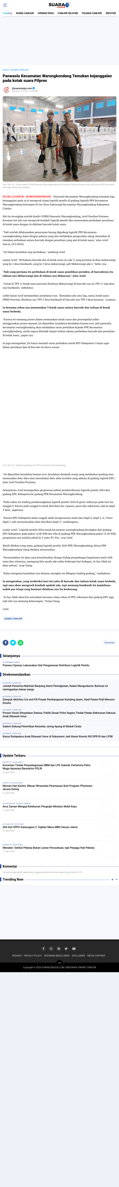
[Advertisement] (60, 41)
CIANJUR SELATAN (68, 13)
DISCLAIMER (78, 955)
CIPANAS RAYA (46, 13)
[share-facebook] (5, 643)
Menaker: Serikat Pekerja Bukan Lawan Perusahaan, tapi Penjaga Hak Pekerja (48, 847)
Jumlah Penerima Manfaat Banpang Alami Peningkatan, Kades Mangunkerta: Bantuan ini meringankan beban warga (55, 687)
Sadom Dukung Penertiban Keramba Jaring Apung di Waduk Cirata (42, 726)
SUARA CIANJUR (25, 13)
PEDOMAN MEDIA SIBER (57, 955)
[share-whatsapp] (20, 643)
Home (6, 70)
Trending (7, 13)
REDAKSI (17, 955)
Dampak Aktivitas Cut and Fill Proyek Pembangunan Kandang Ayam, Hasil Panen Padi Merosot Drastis (59, 701)
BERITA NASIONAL (13, 762)
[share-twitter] (13, 643)
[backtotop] (59, 963)
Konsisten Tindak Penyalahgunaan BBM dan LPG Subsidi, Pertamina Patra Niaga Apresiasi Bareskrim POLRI (46, 767)
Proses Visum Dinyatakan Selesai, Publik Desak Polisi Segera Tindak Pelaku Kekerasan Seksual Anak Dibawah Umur (59, 714)
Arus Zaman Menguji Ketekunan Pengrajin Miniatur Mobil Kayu (40, 806)
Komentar (109, 642)
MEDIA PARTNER (96, 955)
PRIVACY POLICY (33, 955)
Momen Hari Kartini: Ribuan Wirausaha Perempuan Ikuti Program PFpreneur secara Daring (47, 787)
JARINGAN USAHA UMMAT (17, 803)
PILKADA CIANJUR (92, 13)
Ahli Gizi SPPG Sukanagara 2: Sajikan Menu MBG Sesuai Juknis (40, 827)
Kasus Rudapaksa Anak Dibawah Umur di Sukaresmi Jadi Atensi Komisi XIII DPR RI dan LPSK (58, 736)
